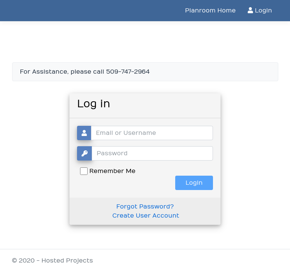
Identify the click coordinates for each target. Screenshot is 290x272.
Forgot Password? (145, 206)
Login (260, 10)
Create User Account (145, 215)
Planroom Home (210, 10)
